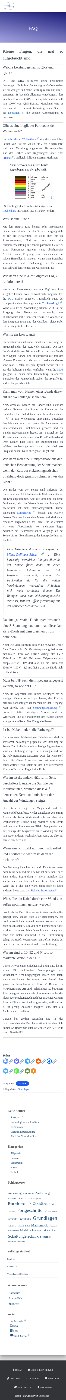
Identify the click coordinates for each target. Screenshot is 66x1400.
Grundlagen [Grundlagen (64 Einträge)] (45, 1218)
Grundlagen (24, 1089)
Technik (22, 1083)
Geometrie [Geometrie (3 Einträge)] (13, 1218)
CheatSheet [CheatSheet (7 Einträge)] (40, 1203)
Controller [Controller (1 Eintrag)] (12, 1211)
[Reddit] (41, 1063)
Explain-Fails (15, 1298)
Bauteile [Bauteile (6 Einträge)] (23, 1198)
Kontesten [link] (14, 112)
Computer (15, 1158)
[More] (33, 1071)
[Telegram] (30, 1063)
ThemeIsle (44, 1396)
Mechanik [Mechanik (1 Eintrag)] (53, 1226)
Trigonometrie (18, 1127)
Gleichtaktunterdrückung (23, 1131)
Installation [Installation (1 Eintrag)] (12, 1226)
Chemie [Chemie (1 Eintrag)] (52, 1204)
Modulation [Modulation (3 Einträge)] (49, 1230)
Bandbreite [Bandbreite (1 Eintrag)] (12, 1198)
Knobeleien (14, 1293)
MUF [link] (60, 369)
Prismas (7, 157)
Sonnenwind (24, 512)
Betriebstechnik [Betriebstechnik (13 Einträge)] (19, 1203)
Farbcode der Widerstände (21, 139)
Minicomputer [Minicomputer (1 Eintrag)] (13, 1231)
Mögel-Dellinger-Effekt (22, 554)
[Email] (27, 1071)
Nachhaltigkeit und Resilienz (25, 1122)
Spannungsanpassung (45, 707)
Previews (11, 1259)
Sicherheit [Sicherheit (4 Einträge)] (45, 1236)
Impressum (12, 1266)
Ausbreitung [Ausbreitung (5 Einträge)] (42, 1193)
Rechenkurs (9, 210)
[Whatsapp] (19, 1072)
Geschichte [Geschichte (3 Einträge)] (25, 1218)
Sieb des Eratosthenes (42, 890)
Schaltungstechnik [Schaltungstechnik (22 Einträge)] (23, 1236)
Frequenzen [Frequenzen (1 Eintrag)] (52, 1211)
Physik (14, 1167)
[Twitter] (8, 1072)
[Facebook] (52, 1063)
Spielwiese (14, 1303)
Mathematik (17, 1163)
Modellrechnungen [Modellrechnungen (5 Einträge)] (31, 1230)
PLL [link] (10, 298)
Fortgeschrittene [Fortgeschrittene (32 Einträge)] (31, 1210)
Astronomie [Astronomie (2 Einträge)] (28, 1193)
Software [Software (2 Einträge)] (12, 1241)
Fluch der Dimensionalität (23, 1136)
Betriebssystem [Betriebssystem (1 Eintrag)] (35, 1198)
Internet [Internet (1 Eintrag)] (21, 1226)
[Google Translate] (8, 1063)
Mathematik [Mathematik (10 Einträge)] (39, 1225)
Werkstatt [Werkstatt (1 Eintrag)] (21, 1242)
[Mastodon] (19, 1063)
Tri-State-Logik (51, 303)
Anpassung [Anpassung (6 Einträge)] (15, 1193)
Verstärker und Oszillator (18, 1274)
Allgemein (16, 1153)
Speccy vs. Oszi (18, 1117)
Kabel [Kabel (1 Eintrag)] (27, 1226)
